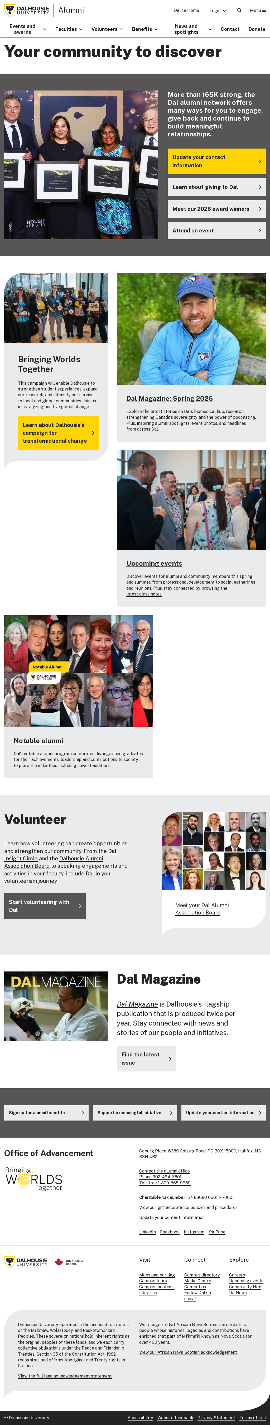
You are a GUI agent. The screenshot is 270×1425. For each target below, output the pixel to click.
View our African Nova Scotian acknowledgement (188, 1352)
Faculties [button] (66, 29)
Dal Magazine (137, 1004)
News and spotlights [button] (186, 29)
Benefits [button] (142, 29)
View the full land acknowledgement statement (65, 1376)
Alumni (71, 10)
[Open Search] (239, 10)
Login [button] (215, 10)
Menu (258, 10)
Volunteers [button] (104, 29)
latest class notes (144, 594)
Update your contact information (172, 1217)
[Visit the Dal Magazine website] (146, 1058)
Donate (257, 29)
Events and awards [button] (22, 29)
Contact (230, 29)
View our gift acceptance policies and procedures (188, 1207)
